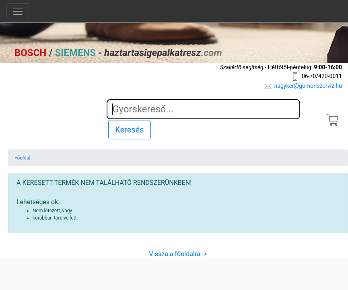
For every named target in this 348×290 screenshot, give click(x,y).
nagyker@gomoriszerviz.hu (308, 86)
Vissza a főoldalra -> (178, 254)
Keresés (129, 130)
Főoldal (22, 158)
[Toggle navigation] (17, 11)
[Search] (203, 109)
